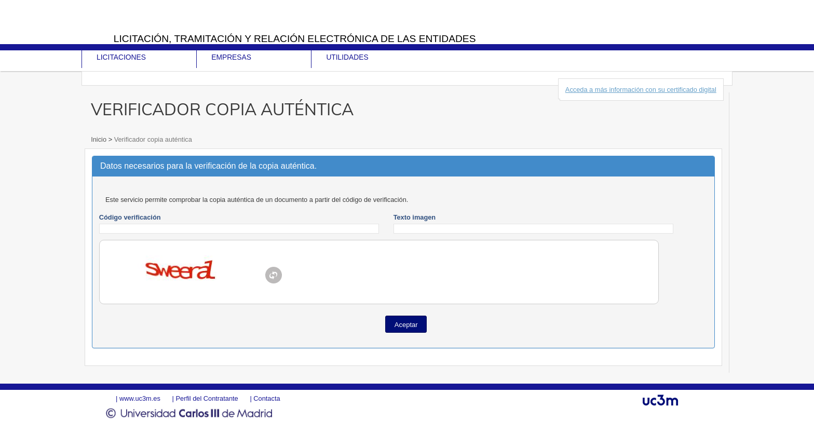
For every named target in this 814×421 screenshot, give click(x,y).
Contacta (266, 398)
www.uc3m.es (139, 398)
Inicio (99, 139)
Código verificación (130, 217)
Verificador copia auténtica (152, 139)
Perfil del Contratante (206, 398)
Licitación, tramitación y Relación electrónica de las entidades (295, 39)
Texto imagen (415, 217)
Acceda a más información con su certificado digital (640, 89)
